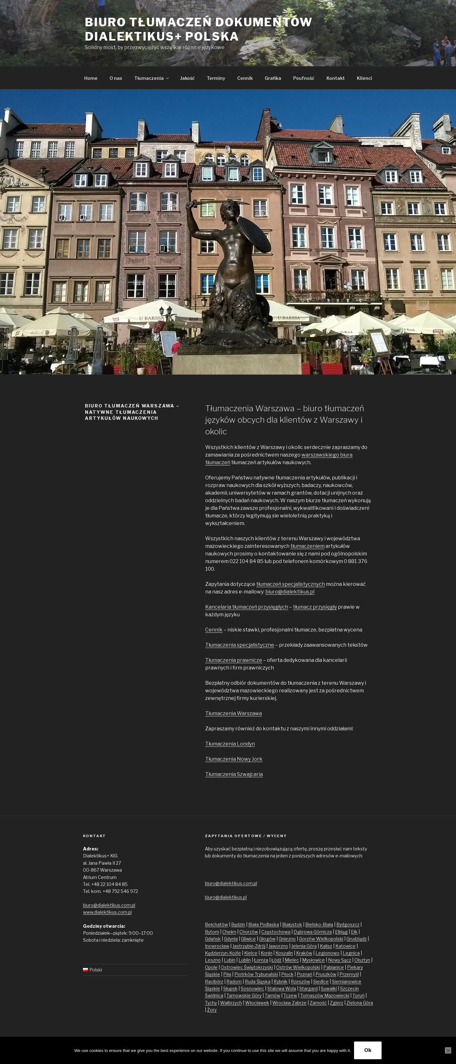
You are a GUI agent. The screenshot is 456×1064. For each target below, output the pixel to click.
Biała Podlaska (263, 924)
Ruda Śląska (257, 981)
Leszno (213, 960)
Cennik (245, 78)
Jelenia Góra (304, 946)
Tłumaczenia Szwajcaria (234, 774)
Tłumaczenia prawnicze (233, 660)
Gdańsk (213, 938)
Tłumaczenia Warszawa (233, 713)
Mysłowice (313, 960)
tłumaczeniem (307, 546)
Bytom (212, 931)
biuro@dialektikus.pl (289, 592)
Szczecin (349, 988)
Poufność (303, 78)
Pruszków (325, 974)
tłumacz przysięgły (315, 607)
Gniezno (287, 938)
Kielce (250, 953)
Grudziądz (356, 938)
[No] (448, 1050)
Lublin (244, 960)
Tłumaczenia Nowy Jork (234, 759)
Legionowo (327, 953)
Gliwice (248, 938)
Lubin (229, 960)
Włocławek (257, 1002)
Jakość (187, 78)
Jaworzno (278, 946)
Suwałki (329, 988)
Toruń (358, 995)
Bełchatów (216, 924)
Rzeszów (300, 981)
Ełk (354, 931)
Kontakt (335, 78)
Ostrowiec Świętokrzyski (247, 967)
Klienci (364, 78)
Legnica (351, 953)
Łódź (276, 960)
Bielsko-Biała (319, 924)
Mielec (292, 960)
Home (91, 78)
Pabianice (333, 967)
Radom (234, 981)
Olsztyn (362, 960)
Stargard (308, 988)
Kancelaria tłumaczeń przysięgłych (246, 607)
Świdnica (214, 995)
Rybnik (281, 981)
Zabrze (299, 1002)
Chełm (229, 931)
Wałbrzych (231, 1002)
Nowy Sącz (339, 960)
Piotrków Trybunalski (256, 974)
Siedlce (321, 981)
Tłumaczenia (152, 78)
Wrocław (282, 1002)
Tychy (211, 1002)
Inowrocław (217, 946)
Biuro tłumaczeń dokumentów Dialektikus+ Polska (199, 29)
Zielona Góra (359, 1002)
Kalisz (326, 946)
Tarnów (272, 995)
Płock (287, 974)
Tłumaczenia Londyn (230, 744)
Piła (227, 974)
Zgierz (336, 1002)
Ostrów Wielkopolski (298, 967)
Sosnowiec (252, 988)
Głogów (267, 938)
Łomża (261, 960)
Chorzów (248, 931)
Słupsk (230, 988)
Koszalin (284, 953)
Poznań (304, 974)
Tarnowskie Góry (244, 995)
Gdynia (231, 938)
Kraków (304, 953)
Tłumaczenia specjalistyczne (239, 645)
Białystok (292, 924)
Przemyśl (349, 974)
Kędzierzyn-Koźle (223, 953)
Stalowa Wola (281, 988)
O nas (116, 78)
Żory (212, 1009)
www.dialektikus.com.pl (107, 912)
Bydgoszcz (347, 924)
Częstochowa (275, 931)
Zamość (318, 1002)
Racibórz (214, 981)
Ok (367, 1050)
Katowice (345, 946)
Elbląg (341, 931)
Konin (266, 953)
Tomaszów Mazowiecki (324, 995)
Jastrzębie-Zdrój (248, 946)
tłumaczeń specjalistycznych (290, 584)
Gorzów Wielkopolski (321, 938)
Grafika (273, 78)
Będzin (238, 924)
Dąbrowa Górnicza (313, 931)
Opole (211, 967)
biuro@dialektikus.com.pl (109, 905)
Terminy (216, 78)
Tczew (290, 995)
